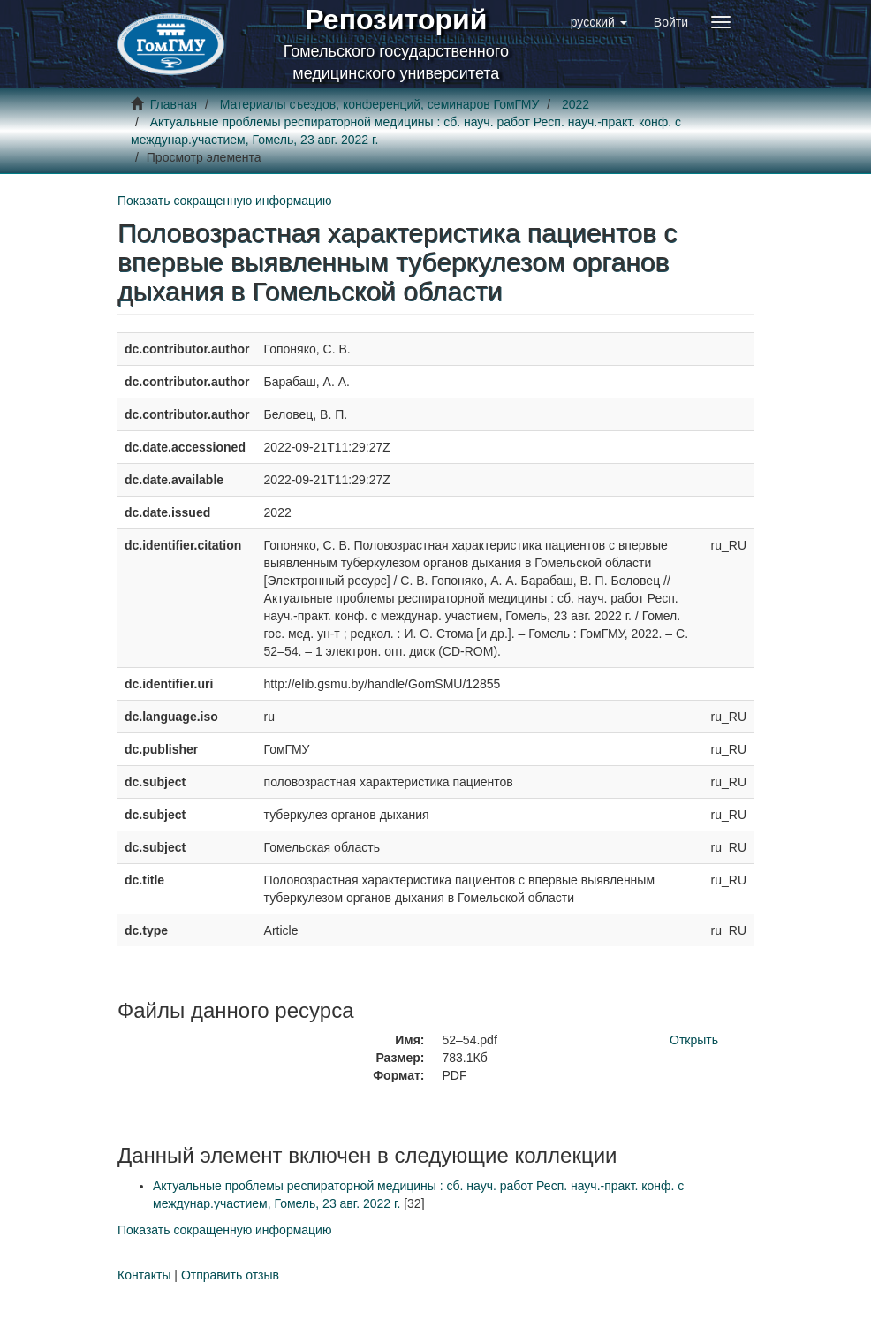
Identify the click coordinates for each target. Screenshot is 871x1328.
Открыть (694, 1040)
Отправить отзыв (230, 1275)
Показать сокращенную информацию (224, 201)
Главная (173, 104)
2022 (575, 104)
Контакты (143, 1275)
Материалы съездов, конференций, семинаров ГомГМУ (380, 104)
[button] (598, 22)
